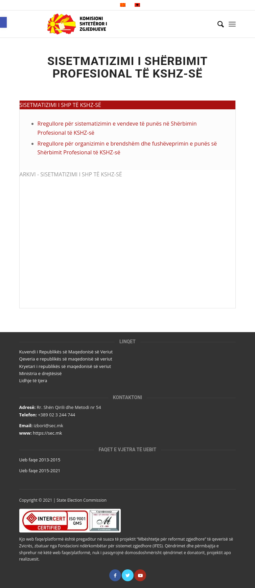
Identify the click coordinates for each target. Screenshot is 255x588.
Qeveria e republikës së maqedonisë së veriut (65, 359)
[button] (3, 22)
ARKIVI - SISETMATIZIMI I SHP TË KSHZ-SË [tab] (71, 174)
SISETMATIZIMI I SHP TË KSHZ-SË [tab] (60, 105)
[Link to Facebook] (115, 575)
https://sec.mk (47, 433)
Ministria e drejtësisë (40, 373)
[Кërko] (217, 24)
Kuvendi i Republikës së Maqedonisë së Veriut (66, 352)
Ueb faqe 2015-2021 (40, 470)
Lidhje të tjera (33, 380)
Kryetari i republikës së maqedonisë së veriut (65, 366)
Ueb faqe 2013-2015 (40, 460)
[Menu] (232, 24)
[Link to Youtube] (140, 575)
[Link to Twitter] (128, 575)
